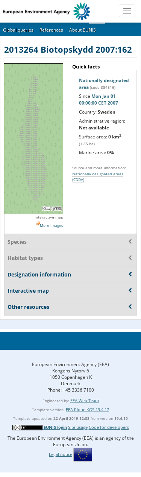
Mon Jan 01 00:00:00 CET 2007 (98, 99)
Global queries (18, 30)
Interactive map (49, 217)
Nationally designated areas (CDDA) (97, 176)
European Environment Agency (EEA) (70, 364)
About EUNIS (82, 30)
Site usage (78, 427)
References (51, 30)
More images (51, 225)
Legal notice (60, 454)
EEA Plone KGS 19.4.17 (87, 409)
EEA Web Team (84, 400)
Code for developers (109, 427)
